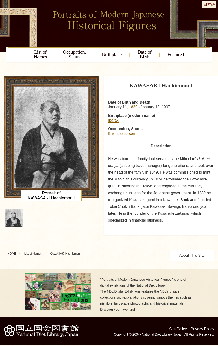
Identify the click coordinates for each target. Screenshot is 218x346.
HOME (12, 253)
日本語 (209, 4)
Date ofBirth (145, 54)
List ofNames (40, 54)
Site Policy (178, 329)
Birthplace (112, 54)
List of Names (33, 253)
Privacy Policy (202, 329)
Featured (176, 54)
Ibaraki (113, 120)
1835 (133, 107)
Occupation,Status (74, 54)
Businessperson (121, 134)
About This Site (192, 255)
